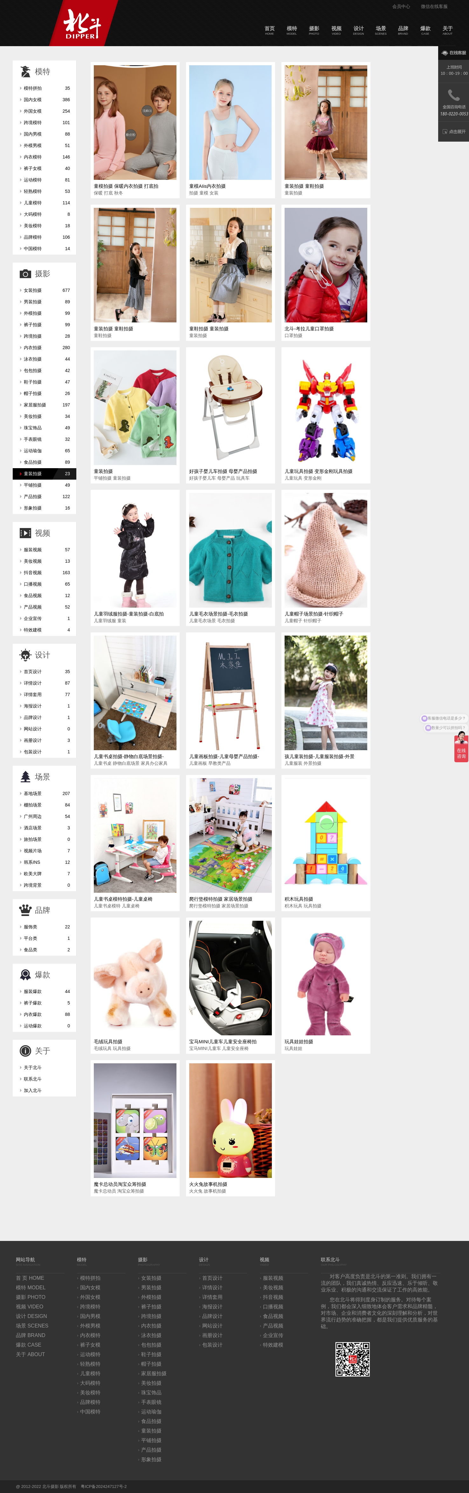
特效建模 (47, 629)
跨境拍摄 (47, 336)
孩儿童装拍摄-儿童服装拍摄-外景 (320, 756)
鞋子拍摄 (47, 382)
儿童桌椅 (131, 905)
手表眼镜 (47, 439)
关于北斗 (33, 1067)
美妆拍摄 (47, 416)
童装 (121, 620)
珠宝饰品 (47, 427)
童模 (203, 192)
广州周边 (47, 816)
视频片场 (47, 850)
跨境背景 (47, 885)
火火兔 (196, 1191)
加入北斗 (33, 1090)
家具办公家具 (154, 763)
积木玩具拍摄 (299, 899)
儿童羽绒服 (105, 620)
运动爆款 (47, 1025)
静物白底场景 (126, 763)
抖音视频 (47, 572)
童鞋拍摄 (103, 335)
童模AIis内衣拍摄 (207, 186)
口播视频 (47, 584)
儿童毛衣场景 (202, 620)
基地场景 (47, 793)
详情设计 (47, 683)
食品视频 (47, 595)
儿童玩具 (293, 478)
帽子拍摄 (47, 393)
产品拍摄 (47, 496)
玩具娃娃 (293, 1048)
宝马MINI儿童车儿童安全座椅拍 (223, 1041)
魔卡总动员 (105, 1191)
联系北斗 (33, 1078)
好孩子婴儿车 (202, 478)
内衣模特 (47, 156)
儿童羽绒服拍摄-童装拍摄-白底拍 (129, 613)
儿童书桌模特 (107, 905)
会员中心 (401, 6)
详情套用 (47, 694)
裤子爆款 (47, 1002)
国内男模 (47, 134)
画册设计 (47, 740)
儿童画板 (198, 763)
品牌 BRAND (30, 1335)
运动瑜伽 (47, 450)
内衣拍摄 (47, 347)
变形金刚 (312, 478)
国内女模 (47, 99)
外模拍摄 (47, 313)
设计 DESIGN (31, 1316)
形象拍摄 (47, 508)
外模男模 (47, 145)
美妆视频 (47, 561)
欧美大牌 (47, 873)
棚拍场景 (47, 804)
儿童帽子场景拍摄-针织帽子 (314, 613)
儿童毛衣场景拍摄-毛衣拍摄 (218, 613)
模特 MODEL (30, 1287)
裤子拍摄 (47, 324)
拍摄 (193, 192)
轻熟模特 (47, 191)
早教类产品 (219, 763)
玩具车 (243, 478)
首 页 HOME (30, 1278)
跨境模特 (47, 122)
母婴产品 (226, 478)
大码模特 (47, 214)
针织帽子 (312, 620)
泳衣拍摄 (47, 359)
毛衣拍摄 (226, 620)
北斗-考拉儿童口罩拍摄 (309, 328)
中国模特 (47, 248)
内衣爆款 (47, 1014)
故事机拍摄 (215, 1191)
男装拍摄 (47, 301)
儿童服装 (293, 763)
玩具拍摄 (312, 905)
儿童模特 (47, 202)
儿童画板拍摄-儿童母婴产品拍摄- (224, 756)
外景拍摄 (312, 763)
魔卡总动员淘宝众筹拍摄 (120, 1184)
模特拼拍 (47, 88)
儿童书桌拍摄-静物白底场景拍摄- (129, 756)
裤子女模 (47, 168)
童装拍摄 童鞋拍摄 (304, 186)
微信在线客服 (434, 6)
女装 (214, 192)
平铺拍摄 (47, 485)
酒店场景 (47, 827)
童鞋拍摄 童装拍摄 (209, 328)
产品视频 (47, 607)
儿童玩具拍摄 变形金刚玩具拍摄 (319, 471)
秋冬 (118, 192)
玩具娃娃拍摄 (299, 1041)
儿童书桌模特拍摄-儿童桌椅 (123, 899)
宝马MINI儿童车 (205, 1048)
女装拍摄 (47, 290)
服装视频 (47, 549)
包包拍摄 (47, 370)
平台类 (47, 938)
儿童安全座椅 (235, 1048)
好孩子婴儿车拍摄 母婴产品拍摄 (223, 471)
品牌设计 (47, 717)
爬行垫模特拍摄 (204, 905)
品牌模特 (47, 237)
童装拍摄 (47, 473)
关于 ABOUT (30, 1354)
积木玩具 (293, 905)
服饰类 (47, 926)
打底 (108, 192)
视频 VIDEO (29, 1306)
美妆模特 (47, 225)
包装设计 (47, 751)
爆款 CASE (28, 1345)
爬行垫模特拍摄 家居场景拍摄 (220, 899)
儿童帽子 (293, 620)
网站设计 (47, 728)
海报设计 (47, 706)
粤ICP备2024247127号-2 (104, 1486)
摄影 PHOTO (30, 1297)
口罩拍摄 (293, 335)
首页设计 (47, 671)
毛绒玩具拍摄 (108, 1041)
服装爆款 (47, 991)
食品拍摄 (47, 462)
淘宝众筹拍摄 (130, 1191)
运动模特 (47, 179)
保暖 (98, 192)
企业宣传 (47, 618)
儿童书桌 (103, 763)
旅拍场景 (47, 839)
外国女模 (47, 111)
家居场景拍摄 (235, 905)
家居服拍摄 (47, 404)
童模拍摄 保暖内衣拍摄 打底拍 (126, 186)
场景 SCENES (32, 1325)
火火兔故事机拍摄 (208, 1184)
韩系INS (47, 862)
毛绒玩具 (103, 1048)
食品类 (47, 949)
